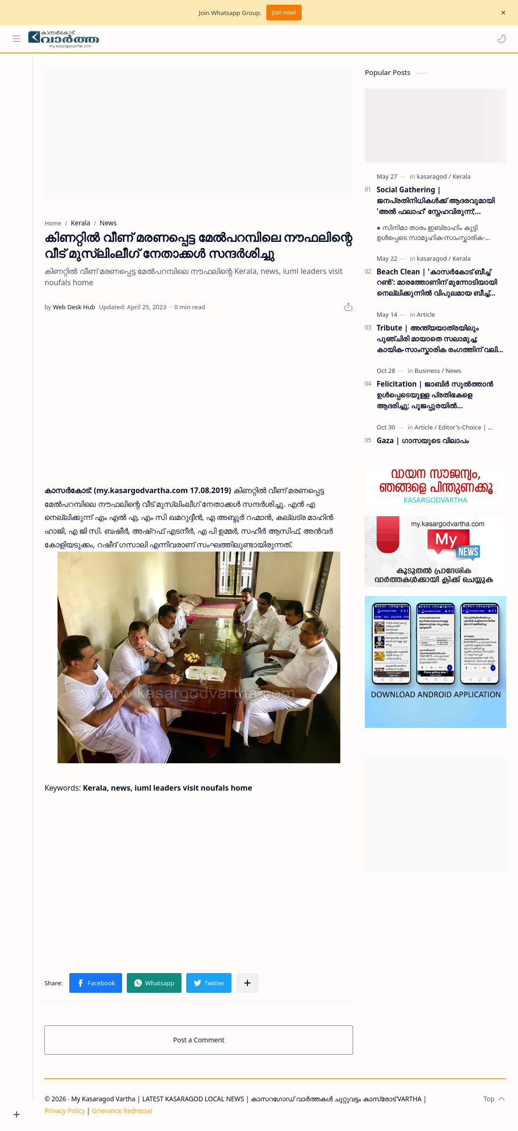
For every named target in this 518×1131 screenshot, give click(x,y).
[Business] (429, 371)
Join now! (284, 12)
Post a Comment (200, 1040)
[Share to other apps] (250, 983)
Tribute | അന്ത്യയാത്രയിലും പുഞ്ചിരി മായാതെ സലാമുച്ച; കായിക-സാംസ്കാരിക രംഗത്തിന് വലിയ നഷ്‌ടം (440, 339)
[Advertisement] (200, 134)
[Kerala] (461, 177)
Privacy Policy (67, 1110)
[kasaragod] (434, 177)
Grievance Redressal (124, 1110)
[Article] (426, 315)
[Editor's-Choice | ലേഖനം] (474, 427)
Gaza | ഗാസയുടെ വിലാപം (423, 441)
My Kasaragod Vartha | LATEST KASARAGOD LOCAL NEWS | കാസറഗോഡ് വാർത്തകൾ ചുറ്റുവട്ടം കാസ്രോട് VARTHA (249, 1099)
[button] (501, 39)
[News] (453, 371)
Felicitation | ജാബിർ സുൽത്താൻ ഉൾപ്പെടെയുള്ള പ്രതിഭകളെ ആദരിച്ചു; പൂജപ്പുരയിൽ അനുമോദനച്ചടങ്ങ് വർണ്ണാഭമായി (435, 395)
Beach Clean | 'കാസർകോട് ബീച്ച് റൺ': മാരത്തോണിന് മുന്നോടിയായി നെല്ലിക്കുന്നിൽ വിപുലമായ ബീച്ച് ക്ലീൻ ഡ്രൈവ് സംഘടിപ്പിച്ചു (437, 282)
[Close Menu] (503, 12)
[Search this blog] (195, 39)
